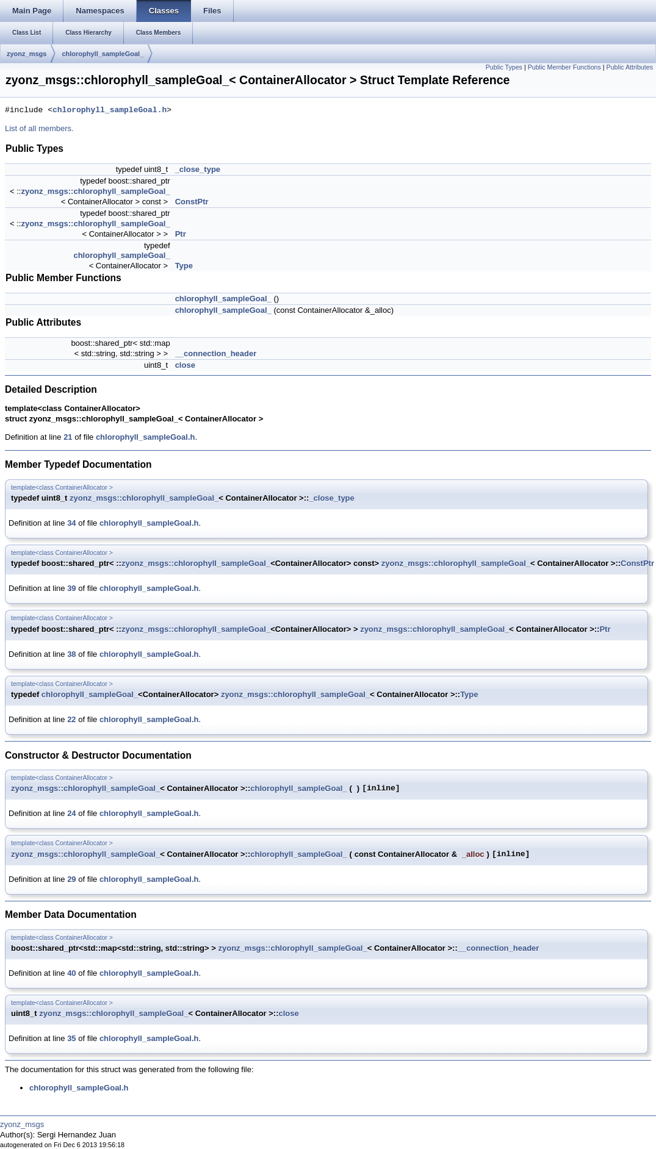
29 (71, 879)
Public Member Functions (564, 67)
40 (71, 973)
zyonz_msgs (26, 53)
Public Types (504, 67)
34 (71, 523)
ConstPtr (192, 201)
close (185, 365)
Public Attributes (630, 67)
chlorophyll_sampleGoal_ (102, 53)
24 (71, 813)
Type (184, 265)
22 (71, 719)
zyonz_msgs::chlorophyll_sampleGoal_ (95, 191)
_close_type (197, 169)
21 (67, 437)
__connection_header (216, 353)
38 (71, 654)
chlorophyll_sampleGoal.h (109, 110)
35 (71, 1038)
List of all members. (39, 128)
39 (71, 588)
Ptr (180, 233)
